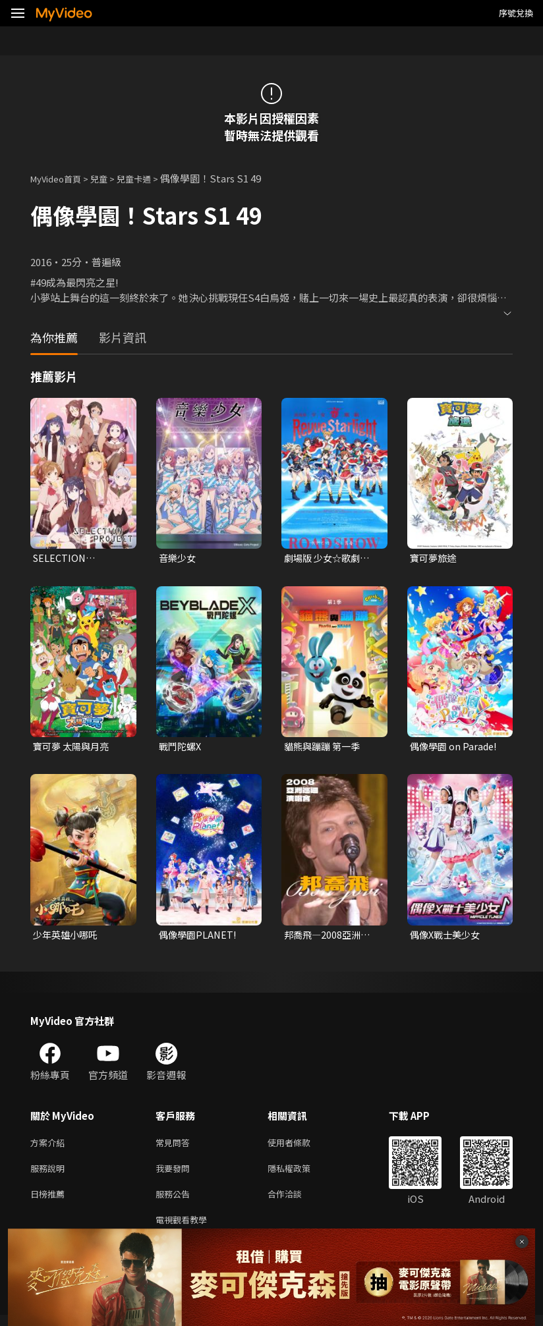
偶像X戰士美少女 (447, 937)
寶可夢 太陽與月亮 (73, 748)
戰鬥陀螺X (181, 748)
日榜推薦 (50, 1202)
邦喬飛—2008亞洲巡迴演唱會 (329, 937)
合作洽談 (295, 1202)
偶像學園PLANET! (199, 937)
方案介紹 (50, 1146)
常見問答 (175, 1146)
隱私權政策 (300, 1174)
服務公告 (175, 1202)
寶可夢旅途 (434, 558)
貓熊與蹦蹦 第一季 (324, 748)
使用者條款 (300, 1146)
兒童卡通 (148, 178)
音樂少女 (178, 558)
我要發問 (175, 1174)
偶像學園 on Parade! (455, 748)
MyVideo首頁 (60, 178)
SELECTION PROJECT (60, 558)
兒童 (109, 178)
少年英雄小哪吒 (67, 937)
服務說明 (50, 1174)
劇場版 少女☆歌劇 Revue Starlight (324, 558)
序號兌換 (516, 13)
